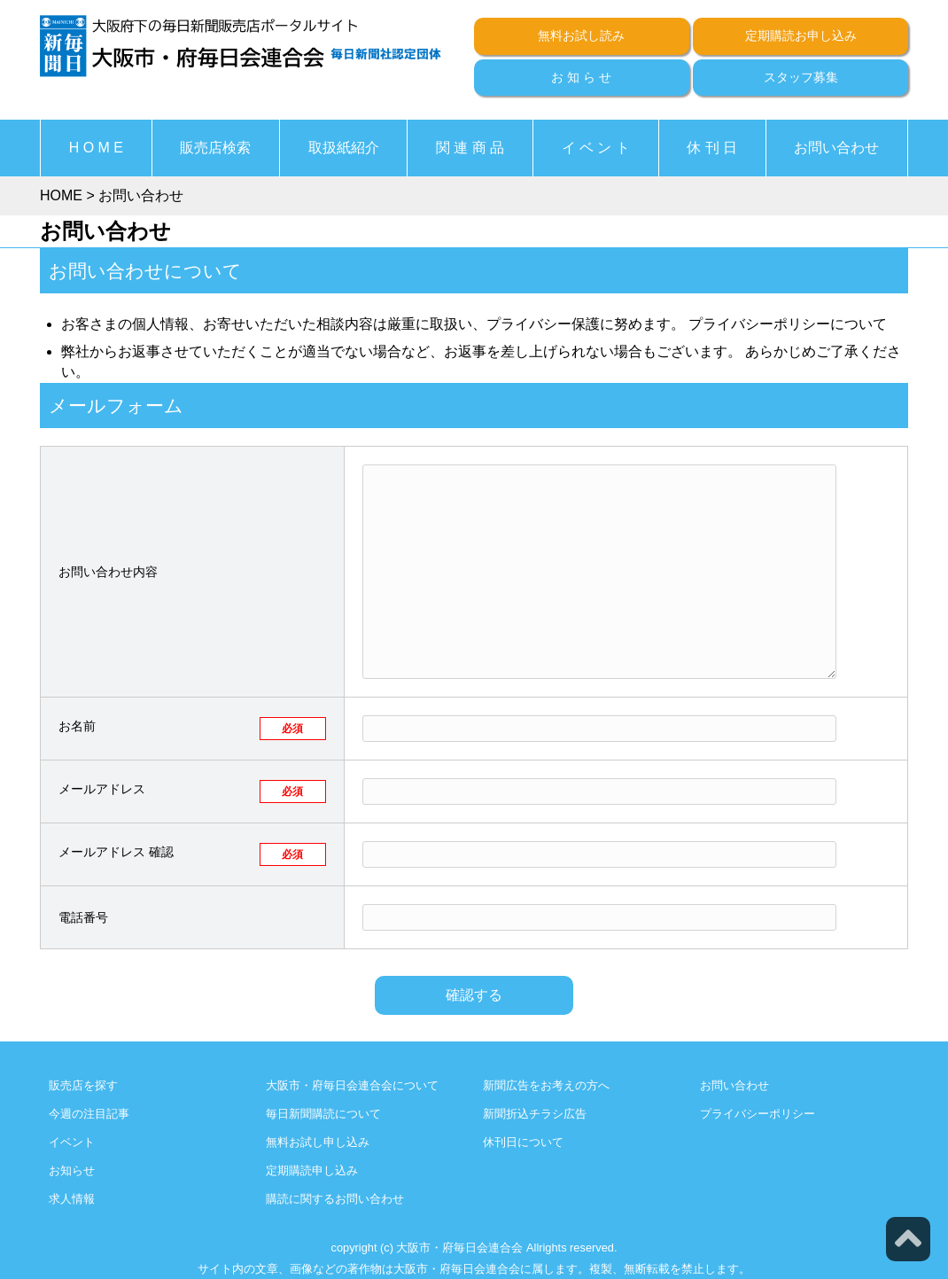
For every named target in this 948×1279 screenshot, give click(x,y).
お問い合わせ (836, 147)
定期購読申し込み (312, 1170)
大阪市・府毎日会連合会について (352, 1085)
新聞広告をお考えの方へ (546, 1085)
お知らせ (72, 1170)
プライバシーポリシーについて (787, 323)
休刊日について (523, 1142)
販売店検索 (215, 147)
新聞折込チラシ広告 (535, 1113)
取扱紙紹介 (343, 147)
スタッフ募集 (801, 77)
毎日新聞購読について (323, 1113)
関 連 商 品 (470, 147)
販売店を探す (83, 1085)
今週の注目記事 (89, 1113)
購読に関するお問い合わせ (335, 1198)
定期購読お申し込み (801, 35)
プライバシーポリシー (757, 1113)
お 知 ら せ (581, 77)
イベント (72, 1142)
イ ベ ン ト (596, 147)
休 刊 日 (712, 147)
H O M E (96, 147)
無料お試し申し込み (317, 1142)
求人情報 (72, 1198)
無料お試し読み (581, 35)
